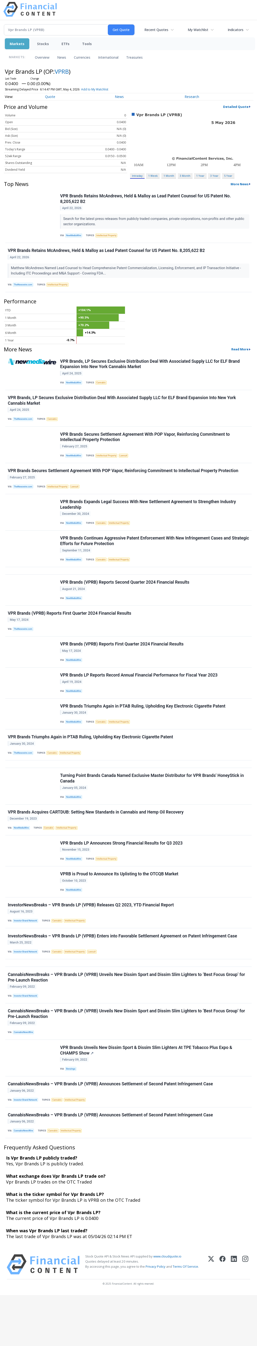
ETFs (66, 43)
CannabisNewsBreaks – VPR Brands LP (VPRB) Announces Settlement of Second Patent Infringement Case (110, 1131)
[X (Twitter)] (211, 1315)
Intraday (137, 175)
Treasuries (134, 57)
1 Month (169, 175)
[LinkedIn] (234, 1315)
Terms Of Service (185, 1317)
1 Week (153, 175)
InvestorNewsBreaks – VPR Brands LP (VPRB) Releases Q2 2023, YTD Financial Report (91, 942)
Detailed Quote (236, 107)
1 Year (200, 175)
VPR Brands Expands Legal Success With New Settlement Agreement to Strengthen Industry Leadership (148, 516)
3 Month (185, 175)
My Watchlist (198, 29)
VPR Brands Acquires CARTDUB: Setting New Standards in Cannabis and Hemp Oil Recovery (96, 843)
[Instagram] (245, 1315)
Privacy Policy (155, 1317)
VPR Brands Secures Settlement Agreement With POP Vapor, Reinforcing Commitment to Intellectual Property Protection (145, 445)
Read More (240, 353)
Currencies (82, 57)
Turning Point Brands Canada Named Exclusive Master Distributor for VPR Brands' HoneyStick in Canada (152, 808)
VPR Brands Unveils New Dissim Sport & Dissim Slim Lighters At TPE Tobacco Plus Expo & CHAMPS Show (147, 1096)
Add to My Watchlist (94, 89)
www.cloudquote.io (167, 1307)
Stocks (43, 43)
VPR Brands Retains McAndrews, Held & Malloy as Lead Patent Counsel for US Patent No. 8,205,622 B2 (146, 199)
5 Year (228, 175)
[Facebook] (222, 1315)
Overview (42, 57)
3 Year (214, 175)
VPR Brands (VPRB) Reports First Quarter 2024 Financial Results (70, 631)
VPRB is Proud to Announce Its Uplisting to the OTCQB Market (120, 909)
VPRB (62, 71)
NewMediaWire (75, 236)
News (61, 57)
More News (240, 184)
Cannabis (103, 387)
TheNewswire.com (24, 287)
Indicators (235, 29)
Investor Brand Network (27, 958)
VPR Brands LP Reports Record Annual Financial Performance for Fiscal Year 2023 (139, 697)
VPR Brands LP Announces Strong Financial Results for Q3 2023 (122, 876)
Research (192, 96)
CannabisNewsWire (25, 1076)
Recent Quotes (156, 29)
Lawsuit (127, 463)
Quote (50, 96)
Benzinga (72, 1115)
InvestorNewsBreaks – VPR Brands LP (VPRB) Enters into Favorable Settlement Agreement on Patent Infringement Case (123, 974)
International (108, 57)
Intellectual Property (108, 236)
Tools (87, 43)
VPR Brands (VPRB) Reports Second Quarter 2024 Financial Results (125, 599)
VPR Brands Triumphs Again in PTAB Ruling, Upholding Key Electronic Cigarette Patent (143, 730)
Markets (17, 43)
